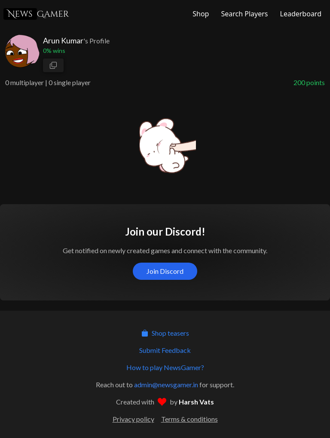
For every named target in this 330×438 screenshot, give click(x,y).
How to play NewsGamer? (165, 367)
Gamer (36, 14)
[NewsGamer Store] (200, 13)
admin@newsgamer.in (166, 384)
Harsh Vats (196, 402)
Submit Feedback (165, 350)
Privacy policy (133, 419)
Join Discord (165, 271)
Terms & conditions (189, 419)
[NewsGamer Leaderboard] (300, 13)
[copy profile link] (53, 65)
